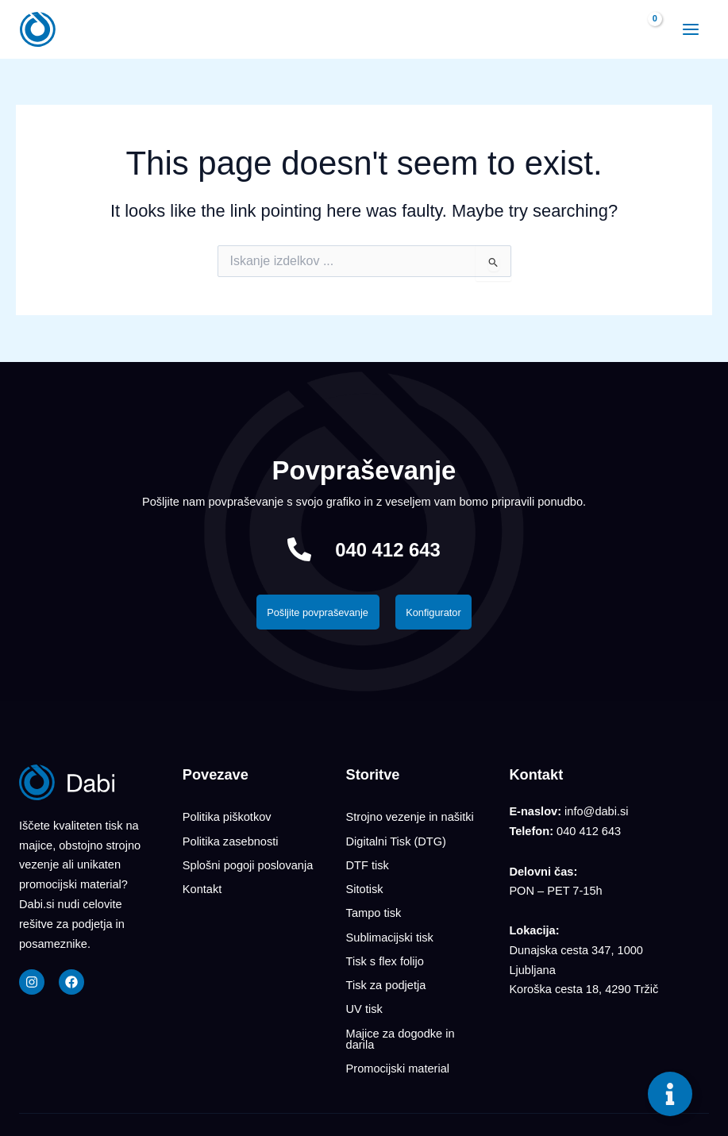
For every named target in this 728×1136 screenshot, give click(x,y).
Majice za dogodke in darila (400, 1014)
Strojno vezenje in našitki (410, 818)
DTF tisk (367, 860)
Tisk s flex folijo (385, 945)
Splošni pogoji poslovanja (248, 860)
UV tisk (364, 987)
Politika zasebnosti (231, 840)
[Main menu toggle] (685, 29)
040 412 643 (388, 549)
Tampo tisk (374, 902)
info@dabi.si (596, 814)
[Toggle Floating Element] (670, 1094)
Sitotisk (364, 882)
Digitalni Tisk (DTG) (396, 840)
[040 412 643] (296, 549)
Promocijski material (397, 1041)
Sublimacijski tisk (389, 924)
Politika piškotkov (227, 818)
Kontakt (202, 882)
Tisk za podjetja (386, 966)
